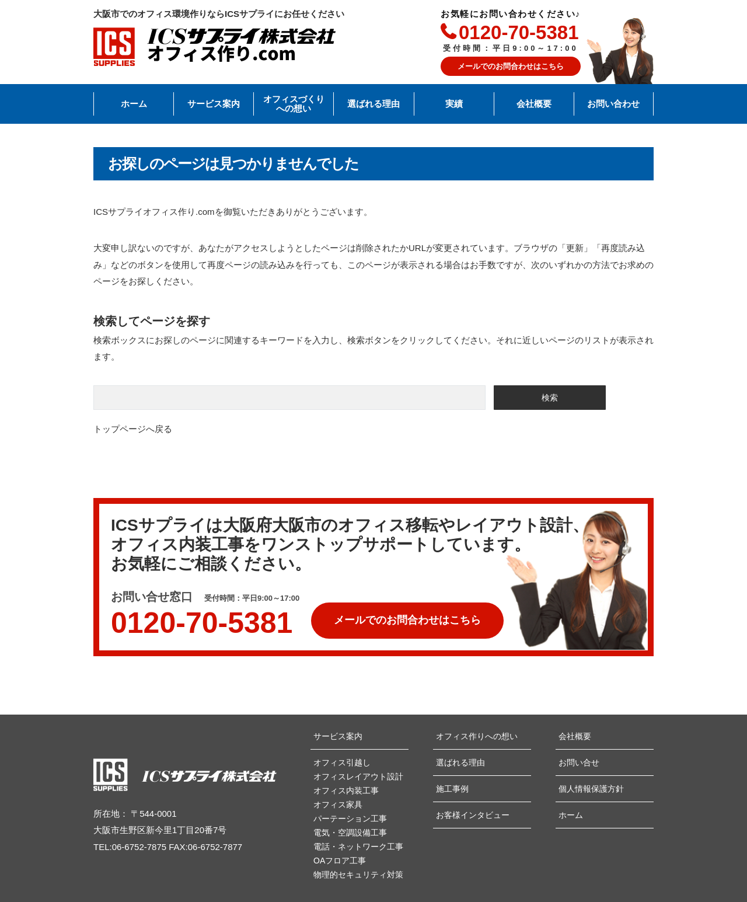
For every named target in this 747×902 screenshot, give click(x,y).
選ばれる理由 (373, 104)
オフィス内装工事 (346, 790)
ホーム (134, 104)
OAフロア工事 (339, 860)
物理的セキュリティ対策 (358, 874)
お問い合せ (578, 762)
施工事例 (452, 789)
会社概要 (533, 104)
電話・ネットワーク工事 (358, 846)
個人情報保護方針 (591, 789)
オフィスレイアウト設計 (358, 776)
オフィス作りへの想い (477, 736)
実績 (454, 104)
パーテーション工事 (350, 818)
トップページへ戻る (132, 429)
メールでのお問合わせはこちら (511, 66)
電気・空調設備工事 (350, 832)
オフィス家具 (337, 804)
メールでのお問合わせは (407, 614)
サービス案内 (213, 104)
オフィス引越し (342, 762)
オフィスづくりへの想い (293, 104)
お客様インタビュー (472, 815)
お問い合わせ (613, 104)
